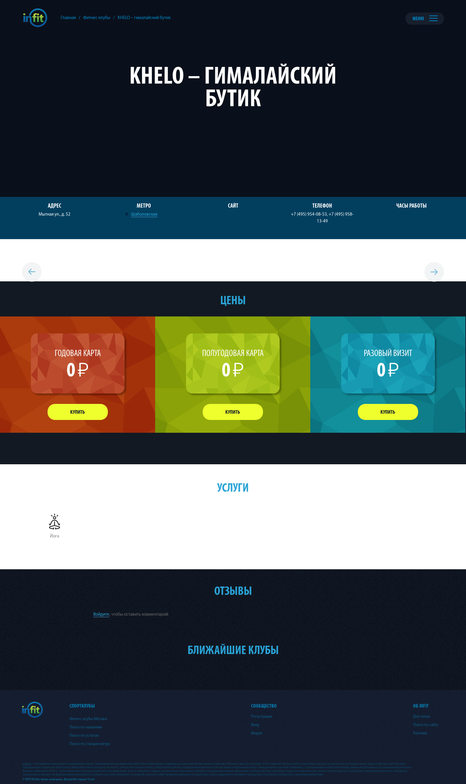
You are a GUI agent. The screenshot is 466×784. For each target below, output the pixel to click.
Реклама (420, 733)
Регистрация (261, 716)
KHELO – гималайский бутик (144, 17)
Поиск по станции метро (90, 744)
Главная (68, 17)
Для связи (421, 716)
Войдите (101, 614)
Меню (418, 18)
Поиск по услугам (84, 735)
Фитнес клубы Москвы (88, 719)
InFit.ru (27, 764)
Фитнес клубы (96, 17)
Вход (255, 725)
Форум (256, 733)
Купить (77, 412)
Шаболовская (144, 214)
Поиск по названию (86, 727)
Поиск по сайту (425, 725)
